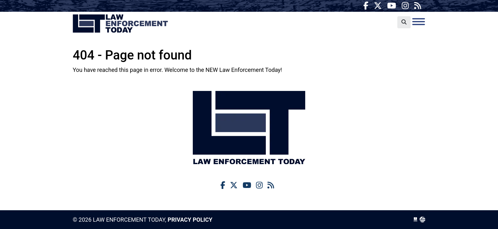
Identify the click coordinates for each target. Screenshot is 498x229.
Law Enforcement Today (120, 23)
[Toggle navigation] (418, 21)
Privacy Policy (190, 219)
